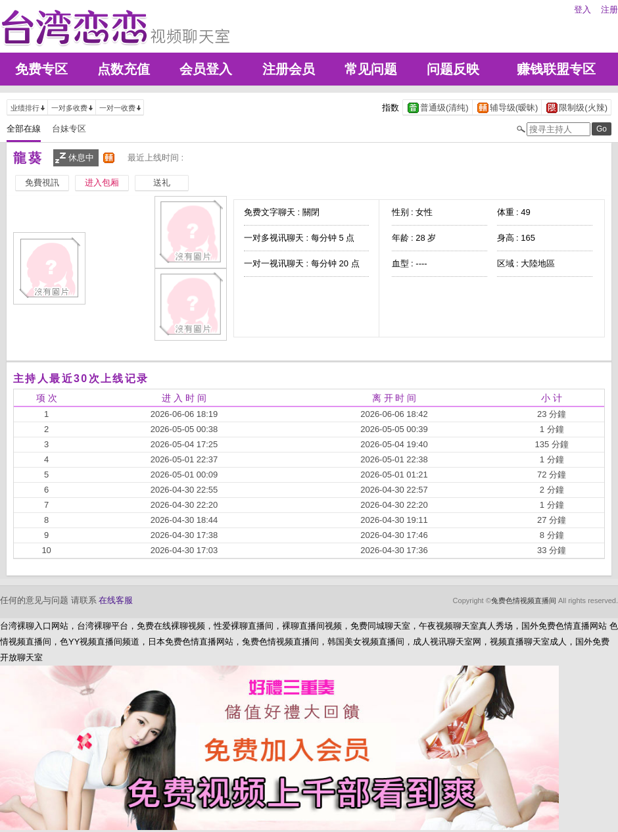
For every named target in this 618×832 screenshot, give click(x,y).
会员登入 (205, 69)
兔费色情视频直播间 (523, 600)
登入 (582, 9)
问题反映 (453, 69)
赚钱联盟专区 (556, 69)
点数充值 (123, 69)
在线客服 (116, 600)
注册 (609, 9)
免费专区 (41, 69)
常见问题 (371, 69)
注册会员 (288, 69)
